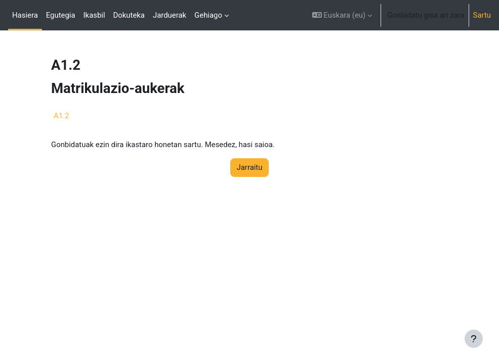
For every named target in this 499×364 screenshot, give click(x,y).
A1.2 (61, 115)
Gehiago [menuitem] (208, 15)
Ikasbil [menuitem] (94, 15)
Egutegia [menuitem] (60, 15)
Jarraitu (250, 167)
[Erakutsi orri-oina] (474, 339)
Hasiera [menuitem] (25, 15)
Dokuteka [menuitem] (129, 15)
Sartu (482, 15)
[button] (342, 15)
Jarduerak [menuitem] (169, 15)
